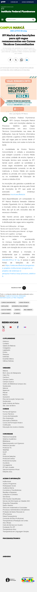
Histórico (6, 341)
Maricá (5, 395)
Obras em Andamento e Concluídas (15, 507)
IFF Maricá (17, 313)
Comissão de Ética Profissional (13, 518)
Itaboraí (5, 388)
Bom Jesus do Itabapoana (12, 373)
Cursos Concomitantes (8, 302)
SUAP (5, 452)
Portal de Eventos (9, 458)
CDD (4, 454)
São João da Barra (9, 405)
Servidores (6, 497)
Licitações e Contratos (10, 494)
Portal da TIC (7, 448)
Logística (17, 309)
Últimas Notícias (8, 361)
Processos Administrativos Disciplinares (16, 510)
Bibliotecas (6, 441)
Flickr (25, 327)
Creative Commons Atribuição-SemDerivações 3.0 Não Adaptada (13, 297)
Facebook (17, 327)
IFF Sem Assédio (8, 467)
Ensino (5, 352)
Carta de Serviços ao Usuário (13, 525)
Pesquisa (6, 354)
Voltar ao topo (16, 287)
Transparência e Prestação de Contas (15, 521)
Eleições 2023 (7, 472)
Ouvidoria (6, 463)
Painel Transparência (10, 516)
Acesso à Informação (11, 478)
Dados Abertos (8, 505)
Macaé (5, 392)
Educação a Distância (10, 420)
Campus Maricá (5, 313)
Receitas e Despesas (10, 492)
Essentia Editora (8, 359)
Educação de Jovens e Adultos (13, 427)
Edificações (4, 306)
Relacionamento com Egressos (13, 443)
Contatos (6, 343)
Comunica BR (14, 2)
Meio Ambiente (28, 309)
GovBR (3, 2)
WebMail (6, 450)
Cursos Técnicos (24, 302)
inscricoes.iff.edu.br (18, 194)
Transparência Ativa (9, 529)
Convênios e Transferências (12, 490)
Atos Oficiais (7, 523)
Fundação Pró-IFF (9, 527)
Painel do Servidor (9, 445)
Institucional (7, 481)
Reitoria (5, 371)
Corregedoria (7, 465)
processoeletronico (11, 538)
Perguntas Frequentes (10, 503)
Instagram (3, 330)
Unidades (6, 368)
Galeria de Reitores (9, 346)
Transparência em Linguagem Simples (16, 531)
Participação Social (9, 486)
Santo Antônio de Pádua (11, 403)
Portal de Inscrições (9, 461)
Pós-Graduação (8, 418)
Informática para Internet (20, 306)
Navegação (2, 20)
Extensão (6, 357)
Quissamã (6, 397)
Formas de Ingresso (9, 412)
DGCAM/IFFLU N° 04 (10, 260)
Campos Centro (8, 379)
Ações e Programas (9, 484)
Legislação (6, 350)
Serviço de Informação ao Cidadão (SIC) (16, 501)
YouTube (10, 327)
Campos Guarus (8, 382)
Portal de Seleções (9, 456)
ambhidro (7, 556)
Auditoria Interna (8, 488)
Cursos (6, 409)
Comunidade (8, 434)
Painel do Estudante (9, 437)
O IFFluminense (9, 338)
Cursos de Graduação (10, 416)
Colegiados (6, 348)
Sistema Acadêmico (9, 439)
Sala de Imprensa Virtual (11, 469)
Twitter (3, 327)
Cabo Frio (6, 375)
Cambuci (6, 377)
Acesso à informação (28, 2)
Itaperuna (6, 390)
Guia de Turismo (6, 309)
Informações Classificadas (12, 499)
